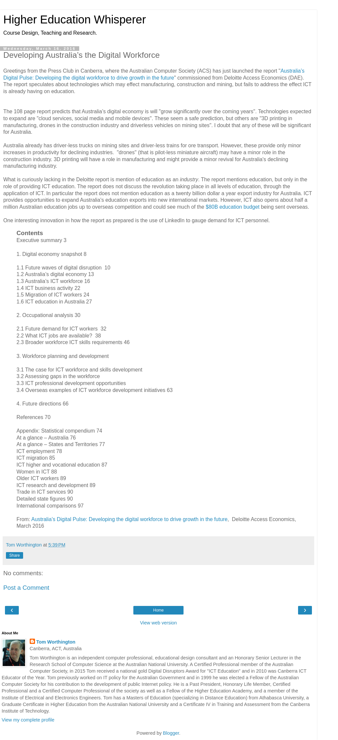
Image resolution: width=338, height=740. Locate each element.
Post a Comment (26, 587)
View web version (158, 622)
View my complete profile (28, 719)
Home (158, 610)
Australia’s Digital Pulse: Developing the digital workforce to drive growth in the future (129, 519)
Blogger (171, 733)
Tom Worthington (56, 642)
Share (14, 555)
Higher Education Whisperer (74, 19)
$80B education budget (232, 207)
